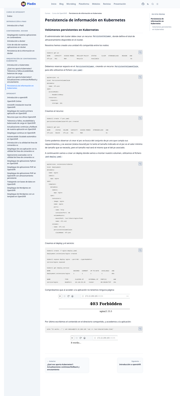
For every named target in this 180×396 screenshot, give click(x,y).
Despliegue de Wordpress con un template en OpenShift (20, 195)
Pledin (28, 4)
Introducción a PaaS (15, 25)
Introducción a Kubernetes (18, 65)
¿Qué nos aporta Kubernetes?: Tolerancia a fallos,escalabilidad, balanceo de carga (20, 71)
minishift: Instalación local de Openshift (19, 106)
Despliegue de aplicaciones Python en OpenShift (21, 162)
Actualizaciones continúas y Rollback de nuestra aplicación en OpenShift (22, 128)
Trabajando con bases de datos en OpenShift (21, 182)
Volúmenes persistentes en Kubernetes (161, 28)
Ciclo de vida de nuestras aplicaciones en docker (17, 45)
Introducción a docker (16, 41)
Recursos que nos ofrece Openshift (21, 117)
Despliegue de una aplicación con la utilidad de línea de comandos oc (22, 150)
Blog (61, 4)
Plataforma (84, 4)
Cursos (47, 13)
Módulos (96, 4)
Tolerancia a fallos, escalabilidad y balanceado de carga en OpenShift (21, 122)
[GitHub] (143, 4)
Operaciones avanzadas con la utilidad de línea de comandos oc (20, 156)
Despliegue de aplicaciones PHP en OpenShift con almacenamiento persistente (21, 175)
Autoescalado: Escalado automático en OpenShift (21, 137)
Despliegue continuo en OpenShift (21, 133)
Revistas (107, 4)
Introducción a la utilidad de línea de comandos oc (22, 143)
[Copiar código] (140, 52)
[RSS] (148, 4)
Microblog (71, 4)
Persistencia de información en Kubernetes (20, 86)
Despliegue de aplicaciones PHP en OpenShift (21, 168)
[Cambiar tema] (157, 4)
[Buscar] (152, 4)
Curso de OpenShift (59, 13)
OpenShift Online (14, 101)
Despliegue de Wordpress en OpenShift (19, 189)
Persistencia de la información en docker (20, 52)
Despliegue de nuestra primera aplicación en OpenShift (20, 112)
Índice (9, 16)
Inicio (53, 4)
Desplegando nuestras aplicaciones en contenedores (21, 36)
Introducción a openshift (17, 97)
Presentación (120, 4)
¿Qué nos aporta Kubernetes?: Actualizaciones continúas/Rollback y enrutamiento (22, 79)
